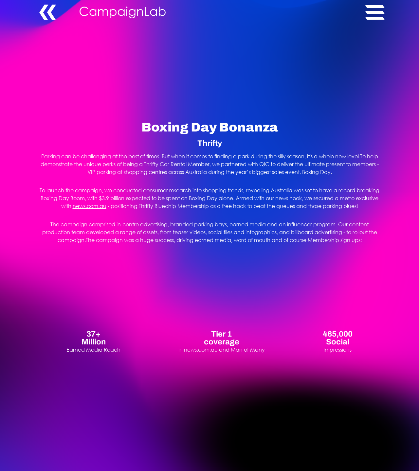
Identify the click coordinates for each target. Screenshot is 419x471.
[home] (222, 12)
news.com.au (89, 205)
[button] (373, 12)
